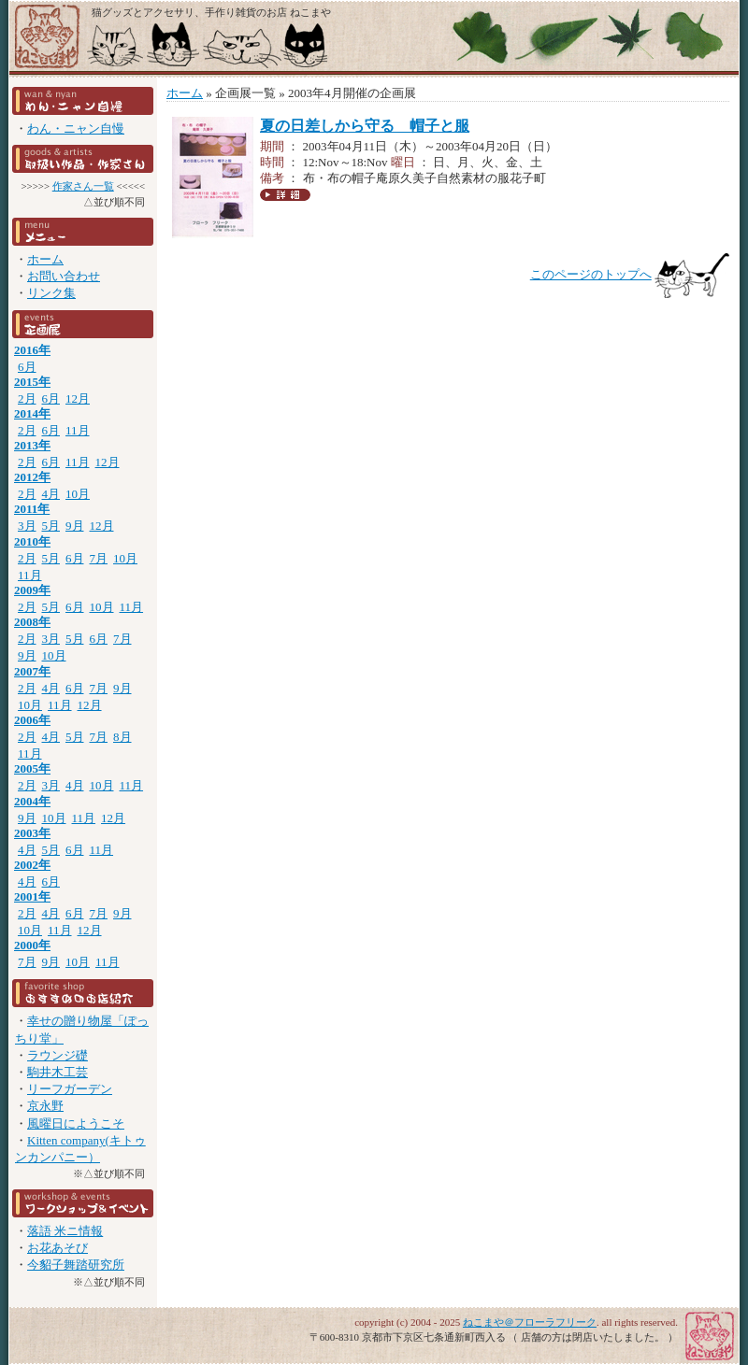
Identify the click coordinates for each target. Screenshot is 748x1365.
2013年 (32, 445)
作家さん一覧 (83, 186)
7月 (99, 558)
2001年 (32, 896)
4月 (51, 494)
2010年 (32, 541)
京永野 (45, 1106)
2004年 (32, 801)
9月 (74, 526)
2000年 (32, 945)
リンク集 (51, 293)
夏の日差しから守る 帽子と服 (364, 126)
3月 (27, 526)
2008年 (32, 622)
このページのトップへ (591, 274)
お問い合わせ (63, 276)
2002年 (32, 865)
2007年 (32, 671)
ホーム (45, 259)
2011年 (32, 509)
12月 (77, 398)
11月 (77, 430)
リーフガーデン (69, 1089)
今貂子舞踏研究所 (75, 1265)
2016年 (32, 350)
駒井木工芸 (57, 1072)
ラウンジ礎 (57, 1055)
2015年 (32, 382)
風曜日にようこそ (75, 1123)
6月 (27, 367)
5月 (51, 526)
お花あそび (57, 1248)
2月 (27, 398)
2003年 (32, 833)
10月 (77, 494)
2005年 (32, 768)
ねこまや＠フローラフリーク (530, 1322)
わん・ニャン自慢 (75, 128)
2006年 (32, 720)
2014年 (32, 413)
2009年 (32, 590)
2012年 (32, 477)
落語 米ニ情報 (65, 1231)
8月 (122, 737)
